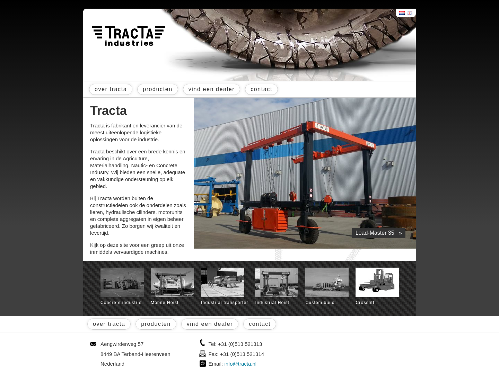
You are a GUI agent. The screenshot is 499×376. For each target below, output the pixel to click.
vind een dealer (212, 89)
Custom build (327, 286)
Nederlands (402, 13)
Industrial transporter (224, 286)
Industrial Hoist (276, 286)
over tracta (111, 89)
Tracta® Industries (128, 36)
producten (158, 89)
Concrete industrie (122, 286)
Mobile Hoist (172, 286)
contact (261, 89)
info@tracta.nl (240, 364)
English (410, 13)
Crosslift (377, 286)
